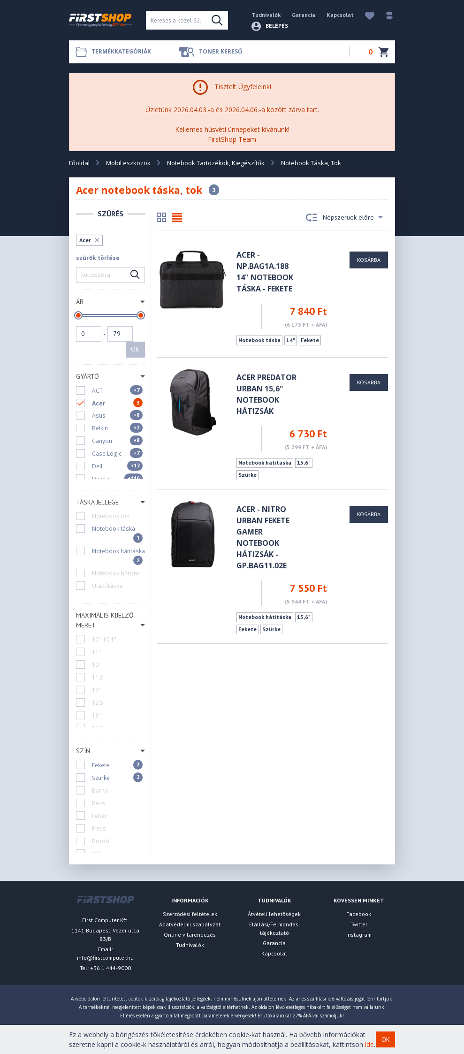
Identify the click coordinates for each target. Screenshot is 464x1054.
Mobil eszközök (128, 163)
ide (369, 1044)
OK (135, 349)
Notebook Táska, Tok (311, 163)
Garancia (303, 14)
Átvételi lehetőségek (274, 913)
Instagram (359, 934)
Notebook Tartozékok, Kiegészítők (216, 163)
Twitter (358, 924)
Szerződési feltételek (190, 913)
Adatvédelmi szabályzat (190, 924)
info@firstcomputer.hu (105, 957)
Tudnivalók (266, 14)
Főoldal (79, 163)
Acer (85, 240)
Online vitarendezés (190, 934)
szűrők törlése (98, 258)
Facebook (358, 913)
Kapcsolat (340, 14)
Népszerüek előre (344, 217)
